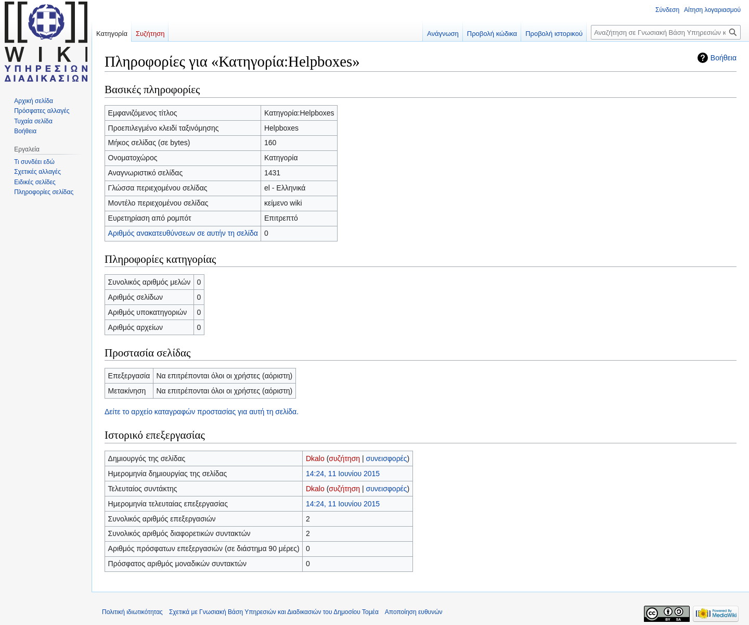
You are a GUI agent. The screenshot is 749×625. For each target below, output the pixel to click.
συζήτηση (344, 458)
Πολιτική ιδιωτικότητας (132, 612)
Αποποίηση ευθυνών (414, 612)
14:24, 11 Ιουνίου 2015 (343, 473)
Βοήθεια (724, 58)
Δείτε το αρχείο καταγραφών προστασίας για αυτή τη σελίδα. (202, 411)
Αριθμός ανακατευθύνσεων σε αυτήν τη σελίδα (183, 233)
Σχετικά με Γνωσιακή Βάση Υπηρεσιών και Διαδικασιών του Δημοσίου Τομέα (274, 612)
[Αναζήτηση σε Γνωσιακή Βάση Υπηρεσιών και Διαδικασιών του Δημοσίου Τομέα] (666, 32)
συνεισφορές (386, 458)
